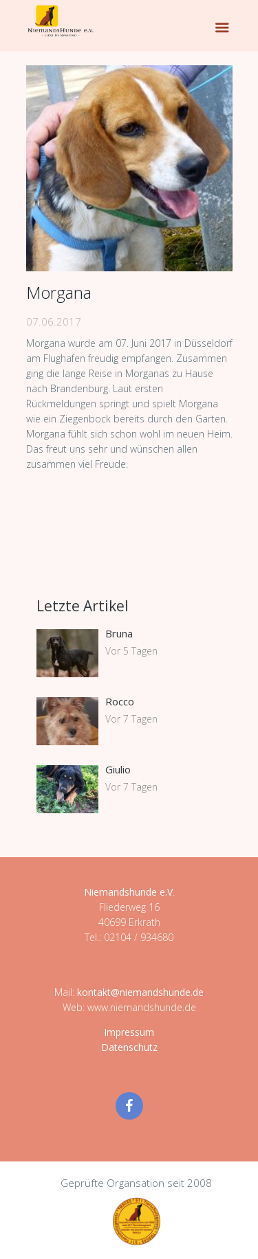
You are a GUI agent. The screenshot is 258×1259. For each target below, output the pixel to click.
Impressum (129, 1032)
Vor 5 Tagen (131, 650)
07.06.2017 (53, 321)
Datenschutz (129, 1047)
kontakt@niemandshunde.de (140, 992)
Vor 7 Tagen (131, 718)
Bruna (119, 633)
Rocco (119, 701)
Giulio (118, 769)
